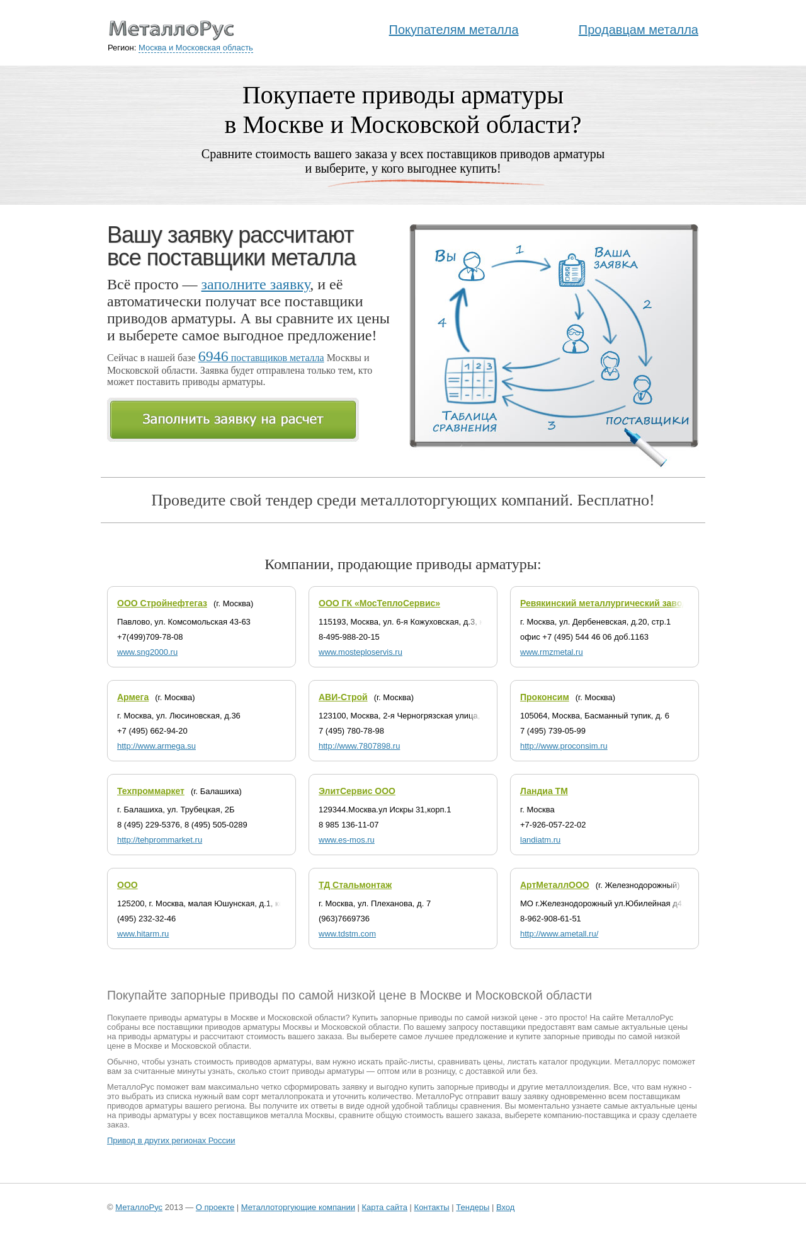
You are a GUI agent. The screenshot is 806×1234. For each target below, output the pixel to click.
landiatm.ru (540, 840)
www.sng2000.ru (147, 652)
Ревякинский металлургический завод (604, 603)
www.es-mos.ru (347, 840)
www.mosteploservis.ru (360, 652)
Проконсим (544, 697)
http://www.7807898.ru (359, 746)
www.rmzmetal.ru (551, 652)
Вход (505, 1207)
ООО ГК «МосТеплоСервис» (379, 603)
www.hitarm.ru (143, 933)
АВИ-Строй (343, 697)
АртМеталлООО (554, 885)
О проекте (215, 1207)
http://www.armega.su (156, 746)
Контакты (432, 1207)
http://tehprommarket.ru (159, 840)
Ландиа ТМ (544, 791)
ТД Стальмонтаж (355, 885)
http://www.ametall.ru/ (559, 933)
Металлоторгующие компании (298, 1207)
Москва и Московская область (196, 47)
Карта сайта (384, 1207)
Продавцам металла (638, 30)
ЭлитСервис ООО (357, 791)
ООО (127, 885)
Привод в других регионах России (171, 1140)
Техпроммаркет (150, 791)
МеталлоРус (138, 1207)
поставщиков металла (261, 357)
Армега (133, 697)
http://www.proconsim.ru (564, 746)
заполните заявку (256, 284)
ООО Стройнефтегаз (162, 603)
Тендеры (472, 1207)
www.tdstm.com (347, 933)
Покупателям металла (454, 30)
